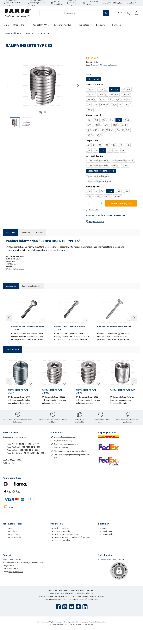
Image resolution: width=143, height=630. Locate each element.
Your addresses (13, 534)
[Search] (106, 13)
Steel (126, 166)
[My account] (128, 13)
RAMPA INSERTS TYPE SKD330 (52, 391)
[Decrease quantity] (88, 203)
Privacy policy (108, 534)
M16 (107, 125)
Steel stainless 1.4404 (124, 161)
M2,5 (91, 135)
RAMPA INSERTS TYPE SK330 (18, 391)
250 (119, 191)
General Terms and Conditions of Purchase (72, 537)
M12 (90, 125)
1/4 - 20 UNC (124, 130)
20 (96, 105)
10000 (118, 196)
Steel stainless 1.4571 (99, 166)
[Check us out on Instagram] (65, 607)
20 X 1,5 (103, 95)
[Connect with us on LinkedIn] (85, 607)
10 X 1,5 (92, 90)
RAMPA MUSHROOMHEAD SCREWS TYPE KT (27, 328)
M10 (128, 120)
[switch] (88, 65)
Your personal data (14, 537)
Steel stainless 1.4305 (99, 161)
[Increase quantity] (101, 203)
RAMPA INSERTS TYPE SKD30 (86, 391)
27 (111, 151)
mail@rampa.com (16, 571)
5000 (109, 196)
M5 (104, 120)
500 (127, 191)
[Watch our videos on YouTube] (71, 607)
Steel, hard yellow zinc (99, 176)
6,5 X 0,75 (121, 100)
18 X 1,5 (92, 95)
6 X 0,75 (105, 105)
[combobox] (71, 13)
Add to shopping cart (121, 203)
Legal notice (107, 531)
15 (122, 145)
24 (96, 151)
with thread (93, 79)
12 (108, 145)
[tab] (10, 232)
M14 (99, 125)
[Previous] (8, 85)
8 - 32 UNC (93, 130)
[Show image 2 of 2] (45, 112)
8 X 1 (129, 105)
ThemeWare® (89, 624)
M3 (90, 120)
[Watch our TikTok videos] (78, 607)
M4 (97, 120)
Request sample (95, 221)
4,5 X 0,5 (92, 100)
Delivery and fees (61, 528)
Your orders (12, 531)
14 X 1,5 (114, 89)
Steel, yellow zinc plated (100, 181)
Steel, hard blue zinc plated (101, 170)
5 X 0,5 (103, 100)
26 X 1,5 (115, 95)
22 (90, 151)
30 (117, 151)
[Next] (78, 85)
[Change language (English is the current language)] (118, 3)
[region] (43, 92)
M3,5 (100, 135)
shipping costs (60, 622)
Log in (9, 528)
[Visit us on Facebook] (58, 607)
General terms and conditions (66, 534)
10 (101, 145)
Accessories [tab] (11, 286)
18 (129, 145)
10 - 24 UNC (108, 130)
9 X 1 (91, 110)
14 (90, 105)
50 (124, 151)
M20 (116, 125)
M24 (124, 125)
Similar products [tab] (12, 349)
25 (102, 150)
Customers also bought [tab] (31, 286)
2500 (100, 196)
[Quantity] (95, 203)
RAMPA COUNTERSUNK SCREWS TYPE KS (69, 328)
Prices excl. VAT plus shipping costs (104, 65)
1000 (91, 196)
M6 (112, 120)
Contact (105, 528)
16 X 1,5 (127, 90)
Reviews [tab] (39, 232)
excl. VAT (106, 3)
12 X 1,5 (103, 90)
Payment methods (62, 531)
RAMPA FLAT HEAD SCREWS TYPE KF (114, 326)
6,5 (115, 105)
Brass (116, 166)
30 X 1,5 (126, 95)
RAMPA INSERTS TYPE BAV (122, 390)
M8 (118, 119)
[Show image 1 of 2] (41, 112)
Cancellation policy (62, 540)
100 (110, 191)
